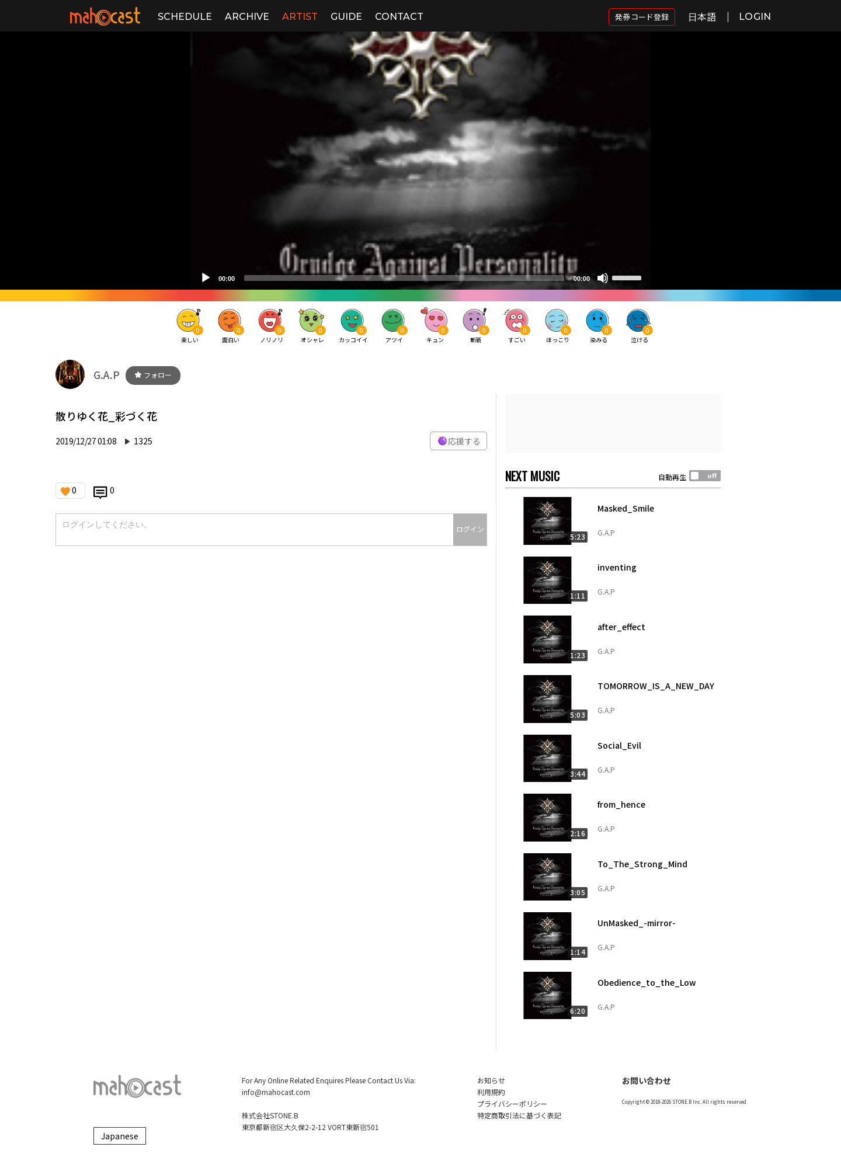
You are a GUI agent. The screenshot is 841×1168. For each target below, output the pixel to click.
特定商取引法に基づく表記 (519, 1115)
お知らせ (491, 1080)
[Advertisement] (613, 423)
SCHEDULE (185, 16)
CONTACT (399, 16)
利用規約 (491, 1092)
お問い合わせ (646, 1080)
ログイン (470, 529)
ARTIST (300, 16)
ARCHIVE (247, 16)
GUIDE (346, 16)
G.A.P (106, 374)
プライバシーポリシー (512, 1103)
